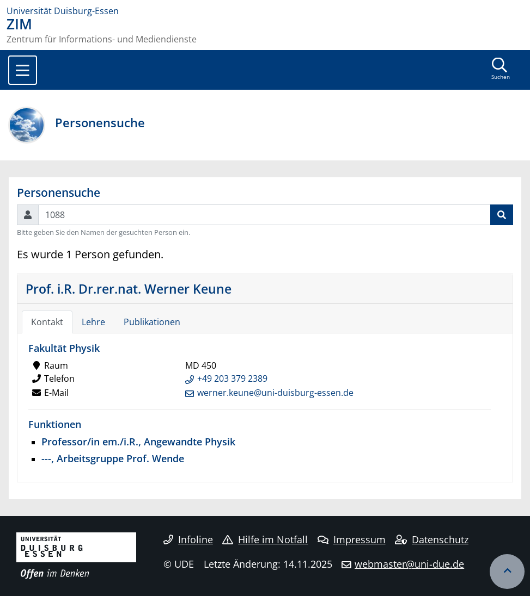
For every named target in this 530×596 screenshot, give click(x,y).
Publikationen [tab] (152, 322)
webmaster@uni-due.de (409, 563)
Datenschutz (431, 539)
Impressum (352, 539)
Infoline (188, 539)
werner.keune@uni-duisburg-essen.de (275, 393)
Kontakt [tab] (47, 322)
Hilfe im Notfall (265, 539)
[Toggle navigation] (22, 70)
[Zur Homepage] (265, 10)
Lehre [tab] (93, 322)
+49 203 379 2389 (232, 378)
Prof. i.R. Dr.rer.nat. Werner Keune (129, 288)
